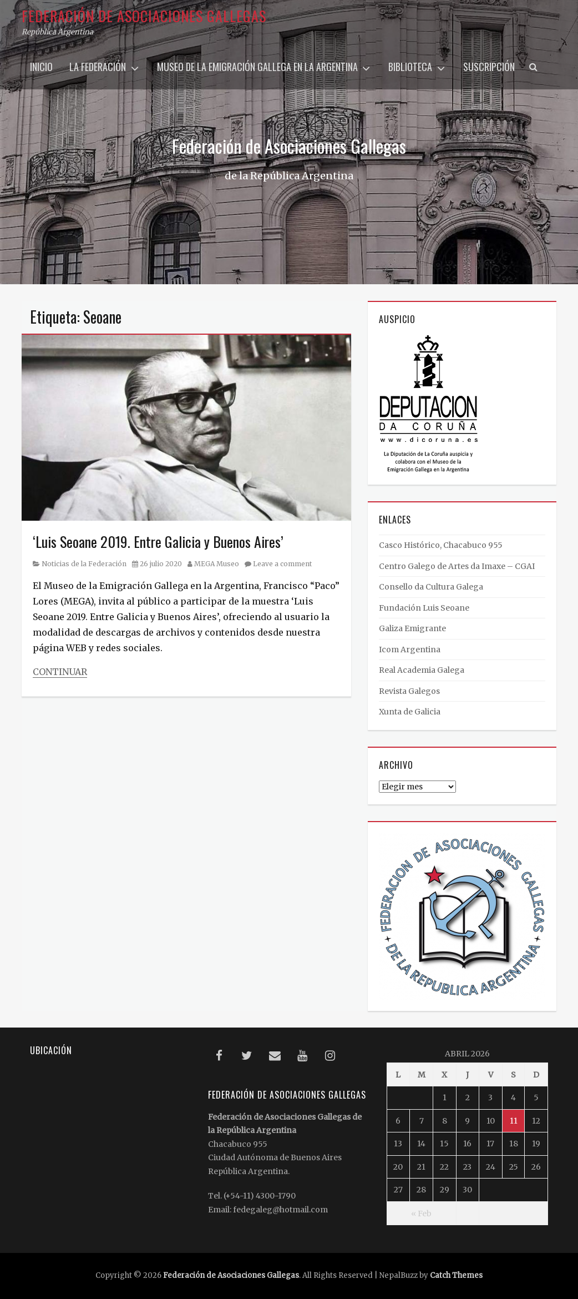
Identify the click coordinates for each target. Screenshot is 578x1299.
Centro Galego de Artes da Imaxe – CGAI (457, 566)
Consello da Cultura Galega (431, 587)
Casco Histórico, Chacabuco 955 (441, 545)
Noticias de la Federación (84, 564)
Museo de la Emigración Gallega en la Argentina (257, 66)
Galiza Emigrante (412, 628)
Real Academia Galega (421, 670)
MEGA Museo (216, 564)
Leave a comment (282, 564)
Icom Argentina (409, 649)
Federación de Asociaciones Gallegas (144, 16)
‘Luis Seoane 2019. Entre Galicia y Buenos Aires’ (158, 541)
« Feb (421, 1214)
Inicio (41, 66)
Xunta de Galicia (409, 712)
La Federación (97, 66)
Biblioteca (410, 66)
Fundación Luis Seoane (424, 608)
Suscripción (489, 66)
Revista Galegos (409, 691)
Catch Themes (456, 1275)
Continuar (60, 671)
